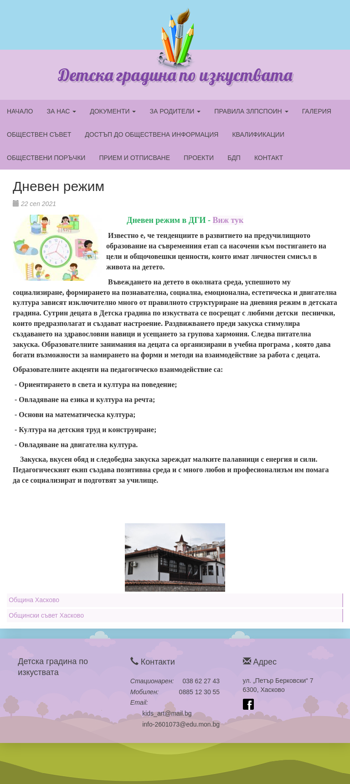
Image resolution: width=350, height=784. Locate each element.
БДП (234, 157)
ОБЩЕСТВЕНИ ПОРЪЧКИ (46, 157)
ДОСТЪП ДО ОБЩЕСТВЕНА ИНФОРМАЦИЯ (151, 134)
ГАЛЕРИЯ (316, 111)
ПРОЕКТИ (199, 157)
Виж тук (228, 220)
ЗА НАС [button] (61, 111)
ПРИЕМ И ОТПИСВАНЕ (134, 157)
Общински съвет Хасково (46, 615)
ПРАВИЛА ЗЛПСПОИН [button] (251, 111)
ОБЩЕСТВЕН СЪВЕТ (39, 134)
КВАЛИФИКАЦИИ (258, 134)
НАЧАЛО (20, 111)
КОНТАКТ (268, 157)
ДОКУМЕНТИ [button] (113, 111)
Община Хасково (34, 599)
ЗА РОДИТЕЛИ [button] (175, 111)
